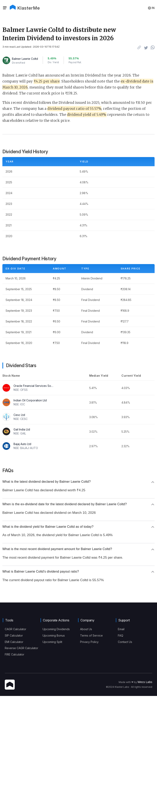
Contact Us (125, 642)
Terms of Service (91, 635)
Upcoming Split (52, 642)
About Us (86, 629)
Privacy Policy (89, 642)
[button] (6, 8)
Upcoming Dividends (56, 629)
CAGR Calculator (15, 629)
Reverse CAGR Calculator (21, 648)
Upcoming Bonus (54, 635)
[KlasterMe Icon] (10, 685)
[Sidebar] (5, 8)
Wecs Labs (145, 682)
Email (121, 629)
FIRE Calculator (14, 654)
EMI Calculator (14, 642)
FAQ (120, 635)
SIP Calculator (14, 635)
